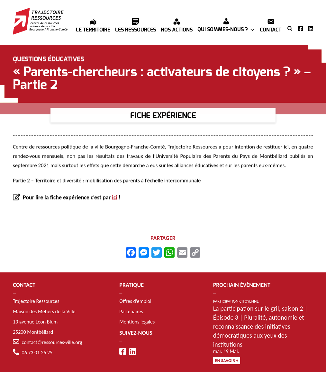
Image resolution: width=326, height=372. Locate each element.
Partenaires (131, 311)
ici (114, 198)
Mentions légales (137, 322)
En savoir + (227, 360)
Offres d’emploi (135, 301)
